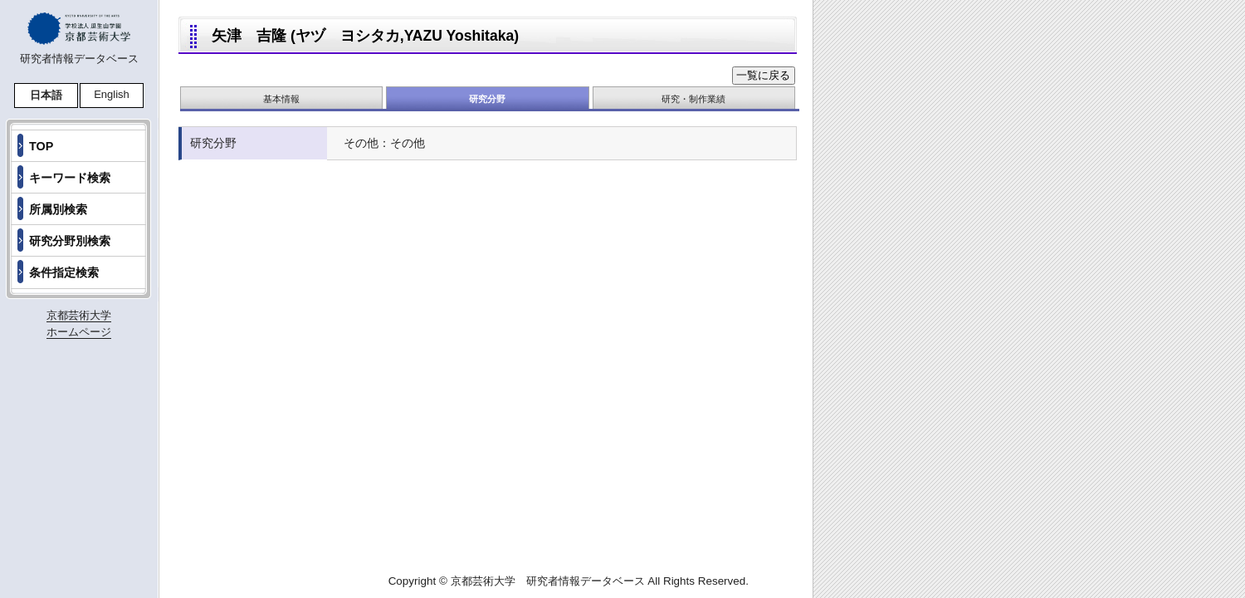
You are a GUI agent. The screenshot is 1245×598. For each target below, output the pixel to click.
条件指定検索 (64, 272)
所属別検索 (58, 209)
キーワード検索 (69, 177)
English (111, 94)
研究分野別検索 (69, 241)
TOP (41, 146)
